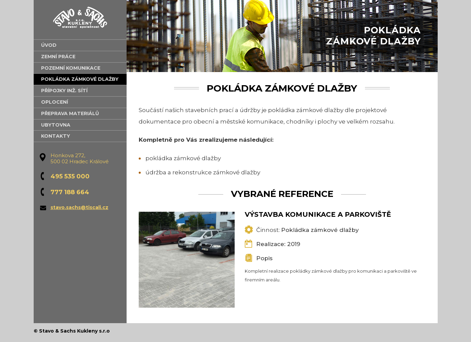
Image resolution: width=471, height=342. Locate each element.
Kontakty (55, 136)
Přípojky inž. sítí (64, 91)
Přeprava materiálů (70, 113)
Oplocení (54, 102)
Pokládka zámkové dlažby (80, 79)
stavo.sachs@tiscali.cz (79, 207)
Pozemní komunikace (70, 68)
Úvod (49, 45)
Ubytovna (55, 125)
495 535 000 (70, 176)
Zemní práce (58, 57)
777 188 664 (70, 192)
